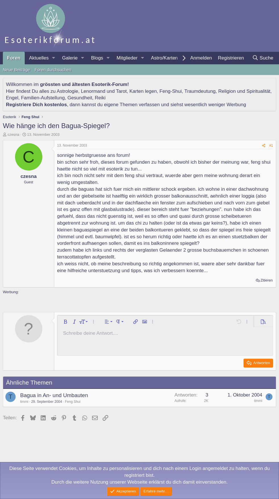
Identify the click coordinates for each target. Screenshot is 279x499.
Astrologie (67, 91)
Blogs (97, 58)
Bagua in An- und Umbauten (54, 395)
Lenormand (93, 91)
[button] (53, 58)
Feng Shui (72, 402)
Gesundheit (79, 97)
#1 (271, 145)
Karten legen (143, 91)
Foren (13, 58)
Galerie (70, 58)
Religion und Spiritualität (244, 91)
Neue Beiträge (16, 69)
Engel (12, 97)
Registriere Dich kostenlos (36, 104)
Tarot (121, 91)
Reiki (100, 97)
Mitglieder (127, 58)
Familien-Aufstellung (43, 97)
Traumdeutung (200, 91)
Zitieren (267, 280)
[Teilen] (263, 145)
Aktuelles (39, 58)
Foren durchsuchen (53, 69)
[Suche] (262, 58)
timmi (24, 402)
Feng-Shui (170, 91)
